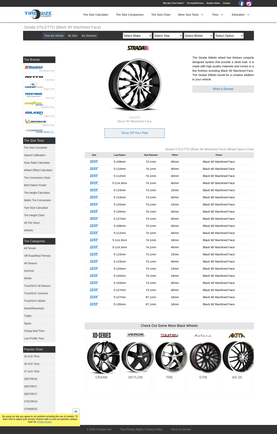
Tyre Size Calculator (36, 207)
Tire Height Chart (34, 215)
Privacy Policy (44, 422)
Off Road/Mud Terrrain (37, 255)
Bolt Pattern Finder (35, 185)
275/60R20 (30, 408)
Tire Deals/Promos (195, 3)
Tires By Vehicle (53, 35)
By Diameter (89, 35)
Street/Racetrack (34, 308)
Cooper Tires (48, 89)
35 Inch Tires (31, 363)
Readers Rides (213, 3)
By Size (72, 35)
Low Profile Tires (34, 338)
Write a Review (223, 89)
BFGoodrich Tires (46, 71)
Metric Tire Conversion (37, 200)
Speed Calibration (34, 155)
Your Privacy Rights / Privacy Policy (141, 429)
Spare (27, 323)
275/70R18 (30, 401)
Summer (29, 270)
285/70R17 (30, 393)
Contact (226, 3)
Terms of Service (181, 429)
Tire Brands (32, 59)
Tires (218, 14)
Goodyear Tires (47, 107)
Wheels (28, 230)
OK (76, 411)
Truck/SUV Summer (36, 293)
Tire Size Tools (34, 140)
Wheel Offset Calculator (38, 170)
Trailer (28, 315)
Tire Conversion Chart (37, 177)
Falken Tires (49, 116)
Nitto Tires (50, 80)
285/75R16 (30, 378)
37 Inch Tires (31, 371)
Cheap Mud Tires (34, 330)
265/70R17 (30, 386)
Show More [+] (44, 132)
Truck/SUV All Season (37, 285)
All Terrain (30, 248)
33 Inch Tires (31, 356)
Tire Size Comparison (130, 14)
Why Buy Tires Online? (173, 3)
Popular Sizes (33, 349)
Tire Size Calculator (95, 14)
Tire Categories (34, 241)
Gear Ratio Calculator (37, 162)
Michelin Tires (48, 125)
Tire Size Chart (160, 14)
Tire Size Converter (35, 147)
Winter (28, 278)
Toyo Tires (49, 98)
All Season (30, 263)
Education (241, 14)
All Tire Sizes (32, 222)
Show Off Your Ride (134, 133)
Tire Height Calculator (37, 192)
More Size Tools (191, 14)
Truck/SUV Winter (35, 300)
